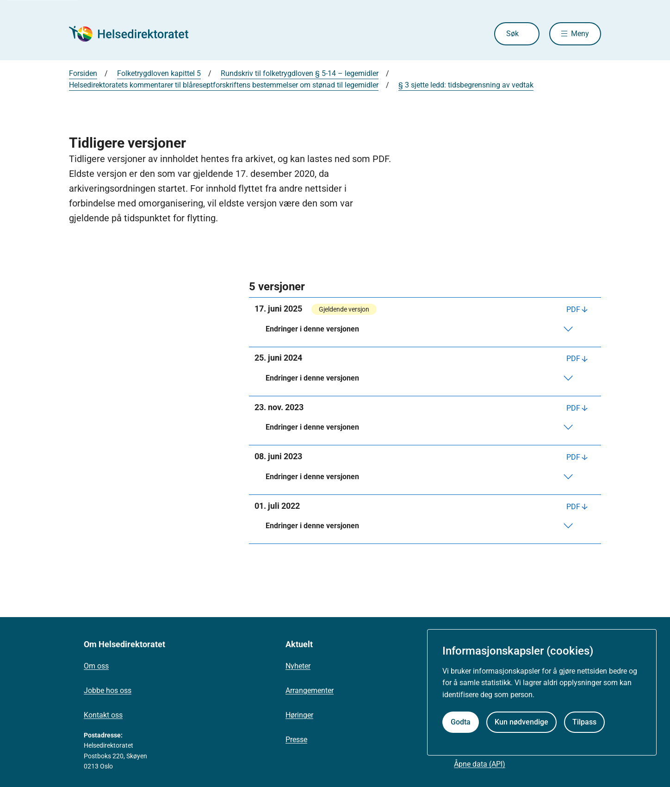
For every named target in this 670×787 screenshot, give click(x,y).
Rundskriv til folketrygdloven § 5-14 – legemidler (299, 73)
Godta (461, 722)
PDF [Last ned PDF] (573, 309)
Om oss (96, 666)
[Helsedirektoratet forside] (135, 34)
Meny (580, 33)
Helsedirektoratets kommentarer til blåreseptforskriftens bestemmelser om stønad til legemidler (223, 85)
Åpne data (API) (479, 764)
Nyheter (297, 666)
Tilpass (584, 722)
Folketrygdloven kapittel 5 (159, 73)
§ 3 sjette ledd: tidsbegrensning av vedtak (466, 85)
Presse (296, 739)
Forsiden (83, 73)
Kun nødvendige (521, 722)
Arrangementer (309, 690)
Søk (512, 33)
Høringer (299, 715)
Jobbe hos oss (107, 690)
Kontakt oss (103, 715)
